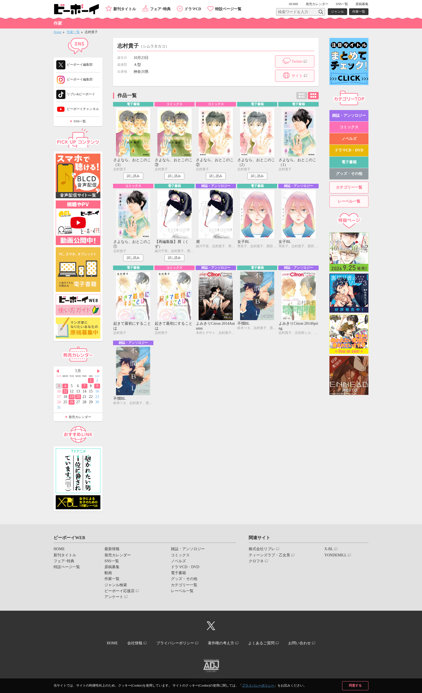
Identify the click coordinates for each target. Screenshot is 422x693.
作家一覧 (358, 11)
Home (57, 32)
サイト (297, 76)
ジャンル (337, 11)
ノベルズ (349, 139)
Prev (58, 371)
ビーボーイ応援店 (119, 591)
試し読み (133, 176)
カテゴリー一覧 (349, 187)
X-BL (328, 549)
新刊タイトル (124, 9)
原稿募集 (362, 4)
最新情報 (111, 549)
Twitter (297, 61)
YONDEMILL (335, 555)
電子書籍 (349, 162)
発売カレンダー (80, 417)
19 (71, 397)
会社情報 (134, 643)
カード (313, 95)
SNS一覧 (342, 4)
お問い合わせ (299, 643)
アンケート (113, 597)
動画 (108, 573)
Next (98, 371)
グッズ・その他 (349, 174)
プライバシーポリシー (258, 685)
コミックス (349, 127)
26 (71, 402)
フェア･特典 (160, 9)
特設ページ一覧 (228, 9)
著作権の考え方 (221, 643)
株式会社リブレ (262, 549)
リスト (301, 95)
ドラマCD (192, 9)
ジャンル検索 (115, 585)
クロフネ (256, 561)
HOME (293, 4)
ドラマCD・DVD (349, 150)
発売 (317, 4)
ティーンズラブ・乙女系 (269, 555)
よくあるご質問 (261, 643)
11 (65, 391)
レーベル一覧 (349, 201)
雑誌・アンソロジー (349, 116)
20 (78, 397)
